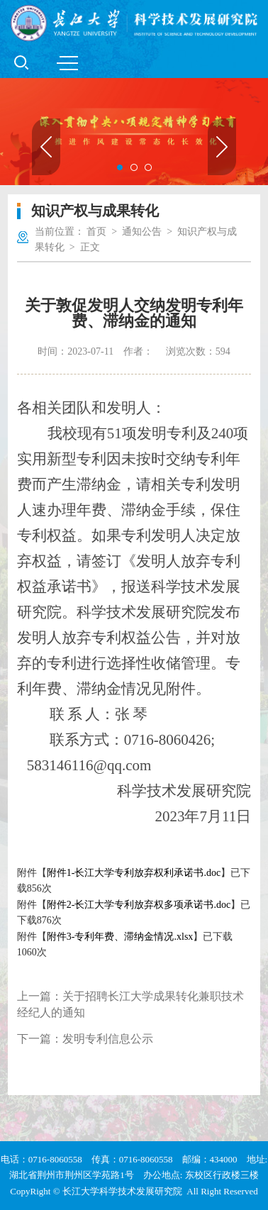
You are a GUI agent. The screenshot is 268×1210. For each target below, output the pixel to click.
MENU (67, 63)
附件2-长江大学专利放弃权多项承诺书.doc (138, 904)
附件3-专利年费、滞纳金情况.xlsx (120, 936)
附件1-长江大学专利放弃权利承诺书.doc (133, 872)
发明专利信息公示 (107, 1039)
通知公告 (142, 231)
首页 (96, 231)
